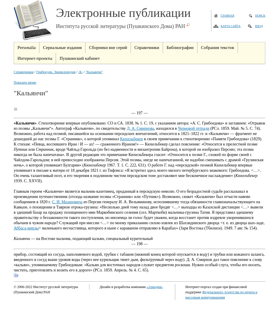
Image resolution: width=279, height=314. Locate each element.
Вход (259, 26)
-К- (80, 72)
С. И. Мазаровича (67, 202)
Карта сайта (231, 26)
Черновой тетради (193, 128)
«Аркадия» (155, 287)
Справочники (24, 72)
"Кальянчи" (94, 72)
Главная (227, 15)
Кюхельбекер (131, 139)
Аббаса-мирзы (26, 228)
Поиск (260, 15)
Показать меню (25, 82)
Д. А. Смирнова (140, 128)
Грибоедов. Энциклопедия (56, 72)
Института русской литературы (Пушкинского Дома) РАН (120, 26)
